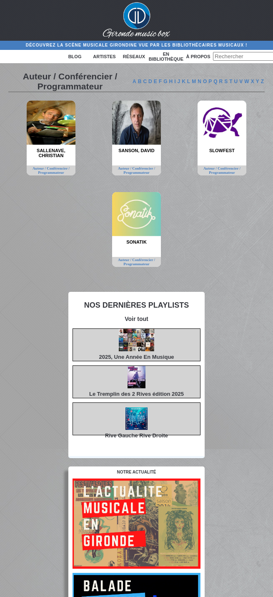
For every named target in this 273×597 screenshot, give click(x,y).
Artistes (104, 56)
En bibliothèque (166, 57)
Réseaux (134, 56)
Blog (75, 56)
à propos (198, 56)
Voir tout (136, 319)
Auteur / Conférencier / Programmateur (51, 170)
